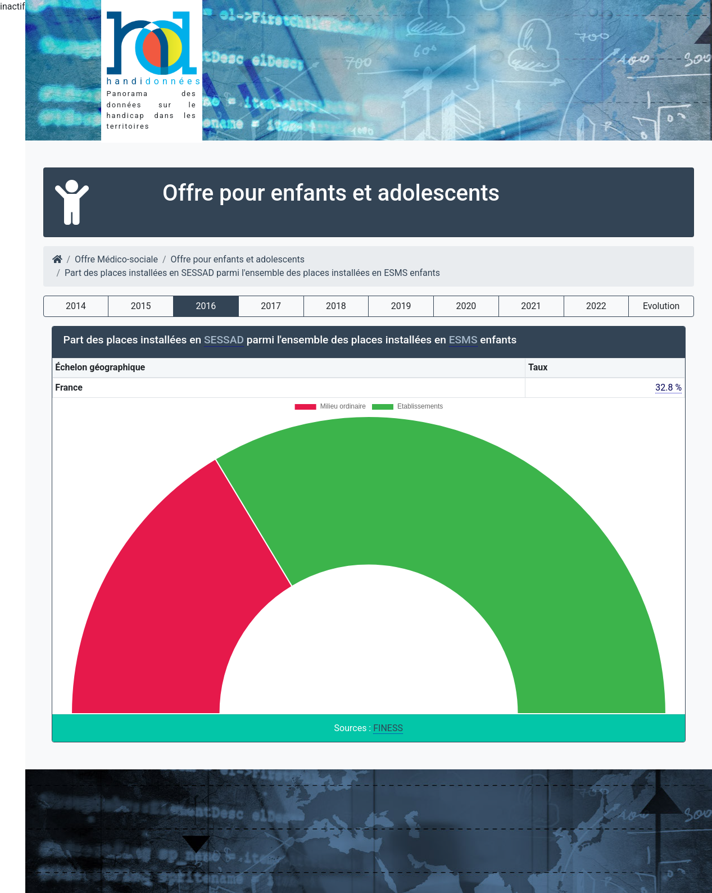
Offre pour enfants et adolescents (238, 259)
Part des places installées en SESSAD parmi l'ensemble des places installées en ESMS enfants (252, 273)
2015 (141, 306)
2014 (76, 306)
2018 (336, 306)
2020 (466, 306)
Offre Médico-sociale (116, 259)
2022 (596, 306)
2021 (531, 306)
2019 (401, 306)
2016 (206, 306)
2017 (271, 306)
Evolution (661, 306)
